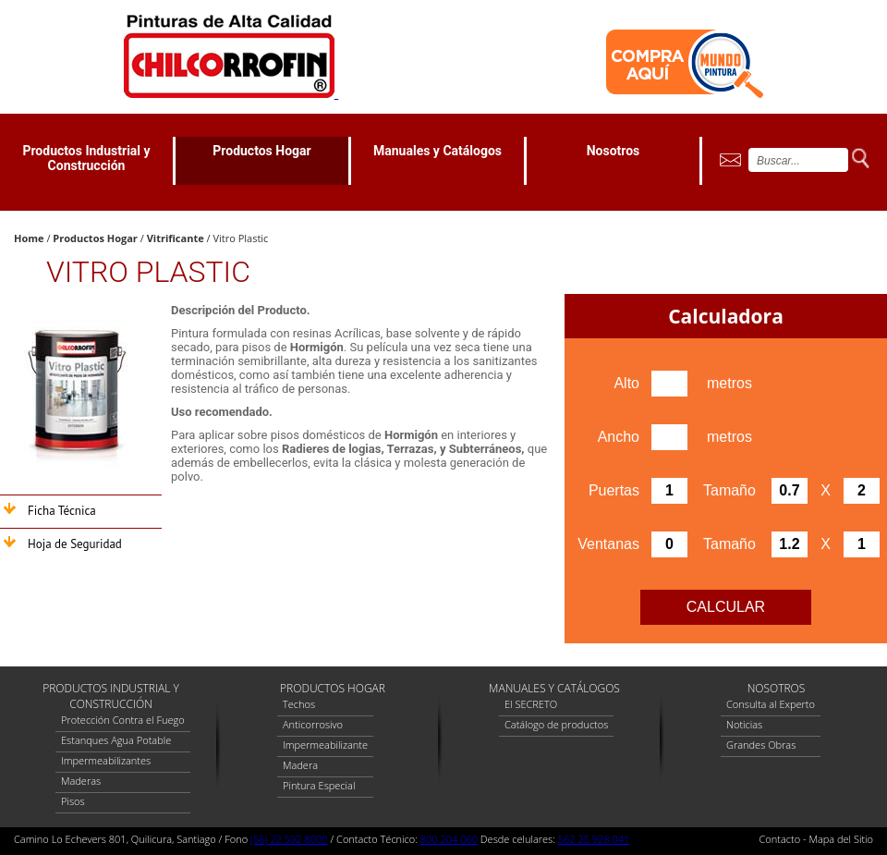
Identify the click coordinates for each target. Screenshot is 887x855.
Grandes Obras (761, 744)
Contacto (780, 839)
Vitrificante (175, 238)
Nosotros (613, 150)
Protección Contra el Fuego (123, 720)
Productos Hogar (261, 150)
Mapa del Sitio (840, 839)
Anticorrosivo (313, 724)
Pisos (73, 801)
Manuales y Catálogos (437, 150)
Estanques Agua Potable (116, 740)
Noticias (744, 724)
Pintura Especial (319, 785)
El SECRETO (530, 704)
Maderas (81, 781)
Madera (300, 765)
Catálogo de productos (556, 724)
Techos (299, 704)
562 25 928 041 (594, 839)
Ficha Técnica (62, 511)
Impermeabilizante (325, 744)
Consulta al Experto (770, 704)
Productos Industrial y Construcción (86, 158)
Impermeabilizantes (106, 760)
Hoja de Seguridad (75, 544)
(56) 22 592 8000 (289, 839)
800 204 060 (449, 839)
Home (29, 238)
